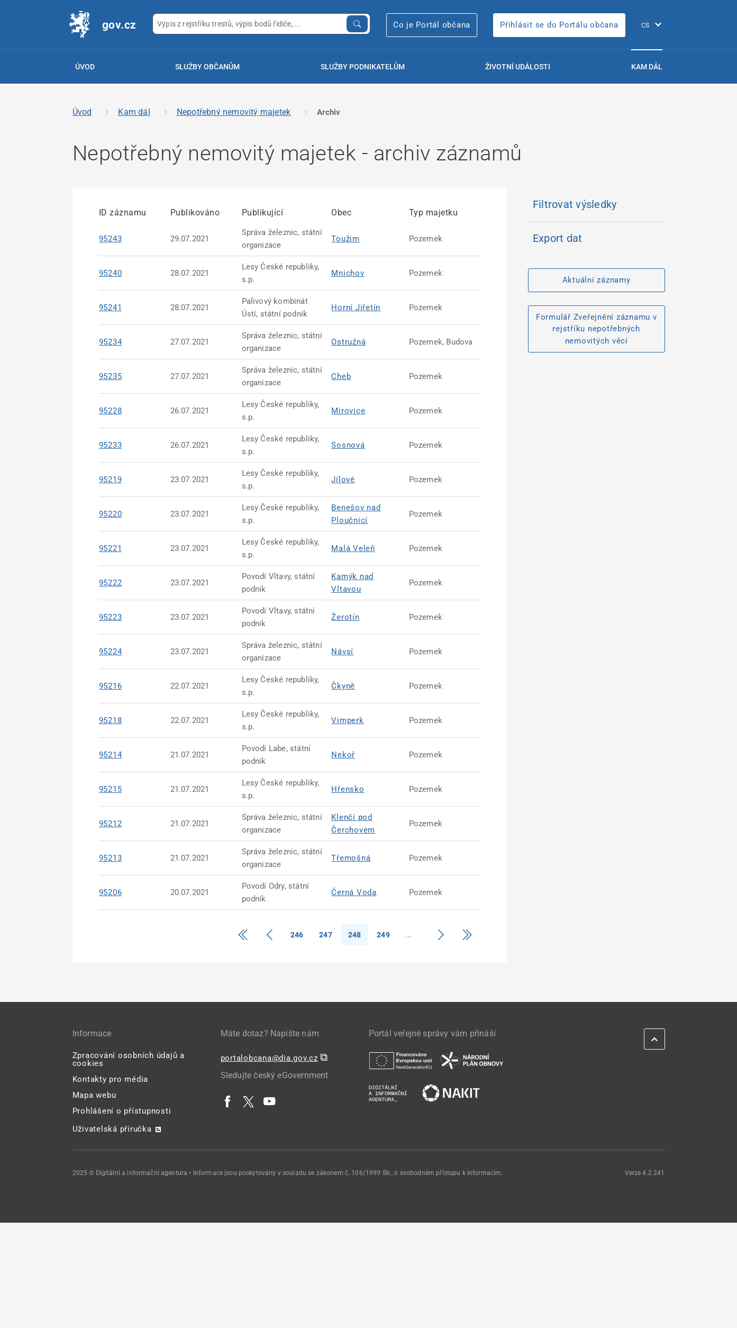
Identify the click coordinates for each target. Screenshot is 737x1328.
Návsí (342, 651)
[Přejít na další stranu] (441, 934)
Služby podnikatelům (363, 66)
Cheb (341, 376)
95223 (110, 617)
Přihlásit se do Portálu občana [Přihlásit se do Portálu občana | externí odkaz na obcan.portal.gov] (559, 25)
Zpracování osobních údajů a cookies (128, 1059)
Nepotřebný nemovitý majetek (233, 112)
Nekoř (343, 755)
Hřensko (347, 789)
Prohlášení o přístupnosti (121, 1111)
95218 (110, 720)
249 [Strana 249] (383, 934)
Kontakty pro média (110, 1079)
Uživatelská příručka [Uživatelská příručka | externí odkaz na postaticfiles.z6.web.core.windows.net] (112, 1129)
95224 (110, 651)
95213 (110, 858)
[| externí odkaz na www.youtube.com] (269, 1101)
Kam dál (646, 66)
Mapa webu (94, 1095)
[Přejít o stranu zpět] (269, 934)
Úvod (85, 66)
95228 (110, 410)
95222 (110, 583)
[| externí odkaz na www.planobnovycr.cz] (471, 1060)
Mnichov (347, 273)
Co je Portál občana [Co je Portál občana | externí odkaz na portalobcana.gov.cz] (431, 25)
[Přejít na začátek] (243, 934)
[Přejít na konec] (467, 934)
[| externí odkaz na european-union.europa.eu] (400, 1060)
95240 (110, 273)
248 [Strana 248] (354, 934)
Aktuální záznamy (596, 280)
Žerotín (345, 617)
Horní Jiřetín (355, 307)
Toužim (345, 238)
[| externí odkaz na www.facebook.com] (228, 1101)
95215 (110, 789)
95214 (110, 755)
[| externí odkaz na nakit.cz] (451, 1092)
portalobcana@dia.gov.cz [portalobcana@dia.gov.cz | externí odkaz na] (269, 1058)
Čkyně (343, 686)
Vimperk (347, 720)
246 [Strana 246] (297, 934)
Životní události (517, 66)
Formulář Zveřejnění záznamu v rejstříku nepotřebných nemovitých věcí (596, 329)
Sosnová (348, 445)
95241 (110, 307)
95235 (110, 376)
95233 (110, 445)
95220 (110, 514)
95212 (110, 823)
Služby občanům (207, 66)
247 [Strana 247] (325, 934)
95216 (110, 686)
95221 (110, 548)
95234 (110, 342)
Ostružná (348, 342)
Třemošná (350, 858)
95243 (110, 238)
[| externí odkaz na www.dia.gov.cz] (388, 1092)
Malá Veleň (353, 548)
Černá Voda (354, 892)
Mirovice (348, 410)
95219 (110, 479)
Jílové (343, 479)
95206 (110, 892)
